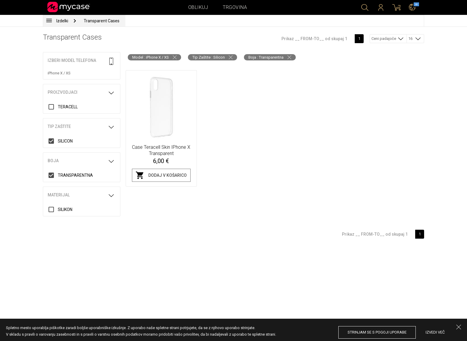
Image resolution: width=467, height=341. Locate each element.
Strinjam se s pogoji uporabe (377, 332)
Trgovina (235, 7)
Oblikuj (198, 7)
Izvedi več (435, 332)
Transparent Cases (101, 20)
